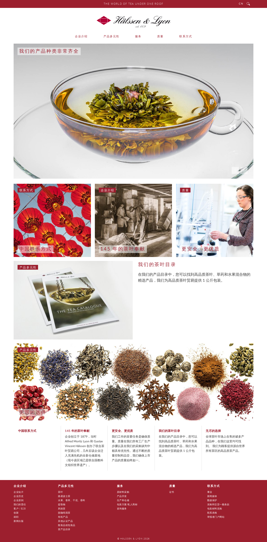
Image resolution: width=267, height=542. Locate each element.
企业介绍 (107, 190)
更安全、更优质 (201, 249)
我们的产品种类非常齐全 (49, 51)
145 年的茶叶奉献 (122, 249)
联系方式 (26, 190)
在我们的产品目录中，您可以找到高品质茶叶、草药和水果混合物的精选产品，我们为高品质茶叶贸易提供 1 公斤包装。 (178, 446)
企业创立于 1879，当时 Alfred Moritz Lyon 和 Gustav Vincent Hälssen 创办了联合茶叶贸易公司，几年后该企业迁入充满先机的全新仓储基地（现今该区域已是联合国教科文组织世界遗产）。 (84, 451)
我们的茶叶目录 (157, 264)
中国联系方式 (35, 249)
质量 (185, 190)
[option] (133, 111)
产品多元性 (28, 267)
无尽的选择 (32, 412)
